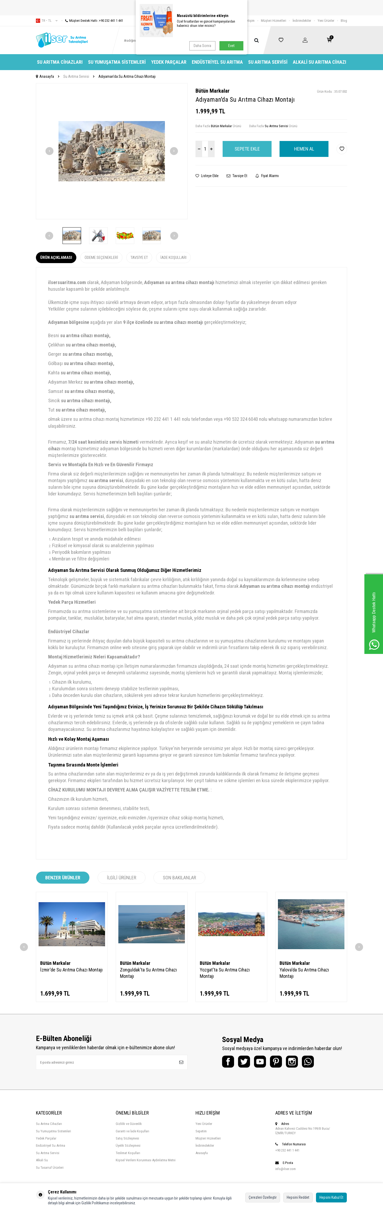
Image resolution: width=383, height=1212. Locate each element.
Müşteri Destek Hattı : (92, 20)
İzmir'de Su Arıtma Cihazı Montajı (71, 970)
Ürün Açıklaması (56, 257)
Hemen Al (304, 149)
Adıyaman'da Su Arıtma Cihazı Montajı (127, 76)
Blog (344, 21)
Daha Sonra (202, 46)
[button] (49, 151)
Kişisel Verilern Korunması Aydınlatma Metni (146, 1160)
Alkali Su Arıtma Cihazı (319, 62)
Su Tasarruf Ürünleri (50, 1168)
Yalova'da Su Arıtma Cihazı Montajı (304, 973)
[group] (111, 151)
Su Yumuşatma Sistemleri (117, 62)
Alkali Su (42, 1160)
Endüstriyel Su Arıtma (217, 62)
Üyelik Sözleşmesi (128, 1145)
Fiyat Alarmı (267, 176)
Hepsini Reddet (298, 1197)
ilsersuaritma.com (67, 282)
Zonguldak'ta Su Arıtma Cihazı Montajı (148, 973)
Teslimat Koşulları (128, 1153)
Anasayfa (45, 76)
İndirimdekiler (302, 21)
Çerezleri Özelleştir (263, 1197)
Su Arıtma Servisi (268, 62)
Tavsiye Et (237, 176)
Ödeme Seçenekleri (101, 257)
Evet (231, 46)
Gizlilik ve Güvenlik (129, 1124)
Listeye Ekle (207, 176)
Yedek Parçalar (168, 62)
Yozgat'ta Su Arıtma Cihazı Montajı (225, 973)
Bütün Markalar (212, 91)
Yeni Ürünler (326, 21)
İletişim (250, 21)
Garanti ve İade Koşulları (132, 1131)
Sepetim (201, 1131)
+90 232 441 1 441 (287, 1150)
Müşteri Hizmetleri (273, 21)
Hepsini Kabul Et (331, 1197)
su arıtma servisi (106, 480)
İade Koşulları (173, 257)
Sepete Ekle (247, 149)
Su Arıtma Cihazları (60, 62)
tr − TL (46, 21)
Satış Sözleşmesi (127, 1138)
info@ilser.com (285, 1169)
